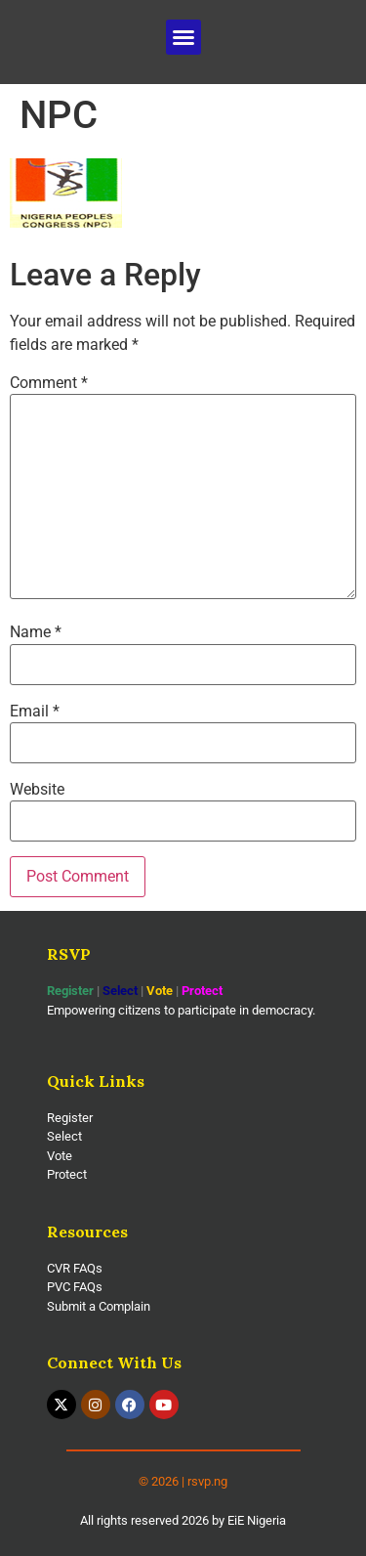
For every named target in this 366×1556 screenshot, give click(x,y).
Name (35, 632)
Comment (49, 383)
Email (35, 711)
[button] (183, 37)
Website (37, 790)
